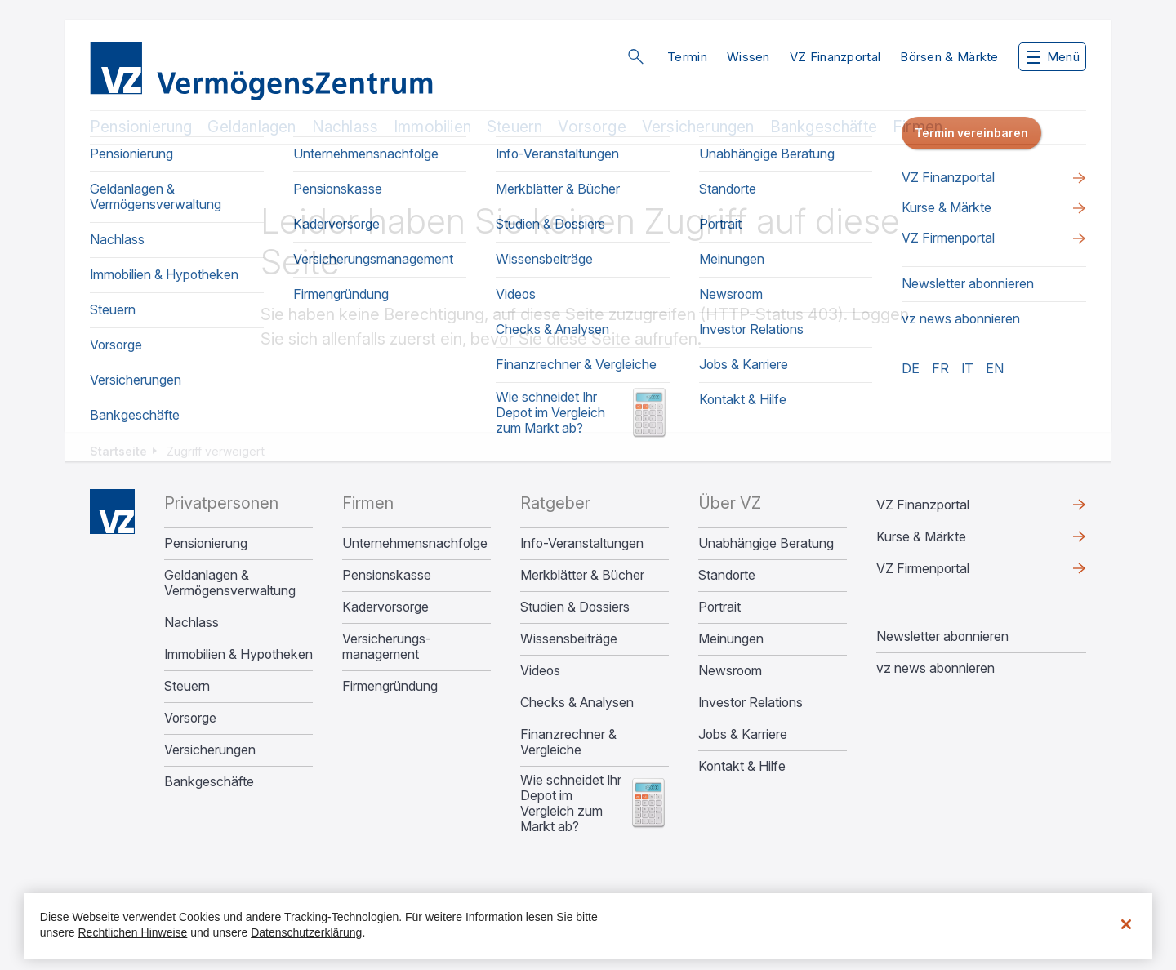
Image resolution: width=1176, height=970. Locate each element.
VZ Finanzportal (835, 57)
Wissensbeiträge (568, 639)
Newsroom (730, 671)
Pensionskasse (386, 575)
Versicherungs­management (386, 646)
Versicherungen (698, 127)
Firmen (917, 127)
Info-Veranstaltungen (582, 543)
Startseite (118, 451)
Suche (635, 56)
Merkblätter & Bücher (582, 575)
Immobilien (432, 127)
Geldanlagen (251, 127)
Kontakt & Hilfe (742, 766)
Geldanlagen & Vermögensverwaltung (230, 582)
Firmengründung (390, 686)
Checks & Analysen (577, 702)
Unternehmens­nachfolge (415, 543)
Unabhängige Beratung (766, 543)
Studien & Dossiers (575, 607)
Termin (687, 57)
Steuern (514, 127)
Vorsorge (592, 127)
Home (112, 511)
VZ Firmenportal (922, 568)
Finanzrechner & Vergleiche (568, 742)
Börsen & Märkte (949, 57)
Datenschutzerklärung (306, 932)
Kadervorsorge (385, 607)
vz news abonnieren (935, 668)
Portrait (719, 607)
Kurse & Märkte (921, 536)
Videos (540, 671)
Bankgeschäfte (823, 127)
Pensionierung (141, 127)
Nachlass (345, 127)
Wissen (748, 57)
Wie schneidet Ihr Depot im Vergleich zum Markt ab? (570, 803)
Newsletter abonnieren (942, 636)
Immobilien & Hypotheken (238, 654)
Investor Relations (750, 702)
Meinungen (731, 639)
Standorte (726, 575)
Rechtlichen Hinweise (133, 932)
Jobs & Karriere (742, 734)
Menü (1053, 57)
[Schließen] (1126, 924)
